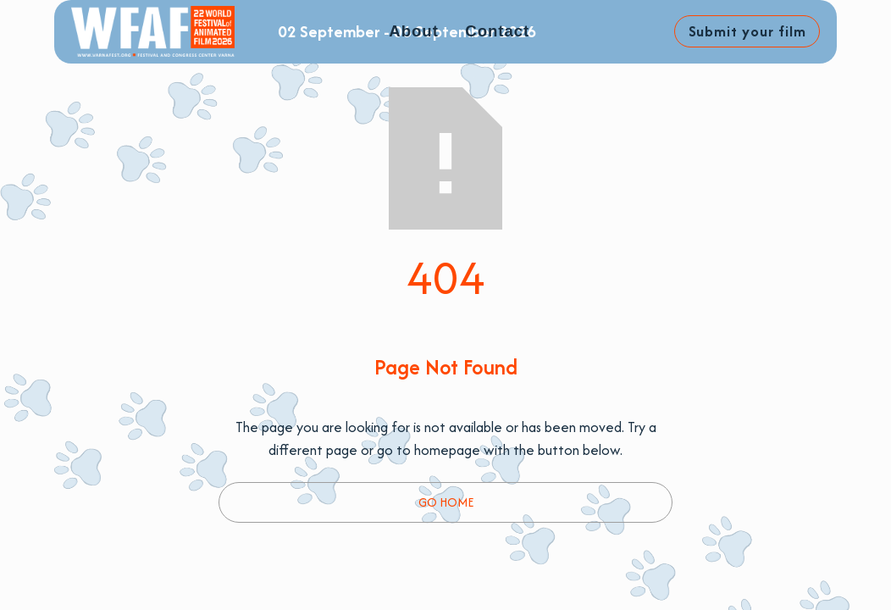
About (413, 31)
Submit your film (747, 31)
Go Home (445, 502)
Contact (497, 31)
